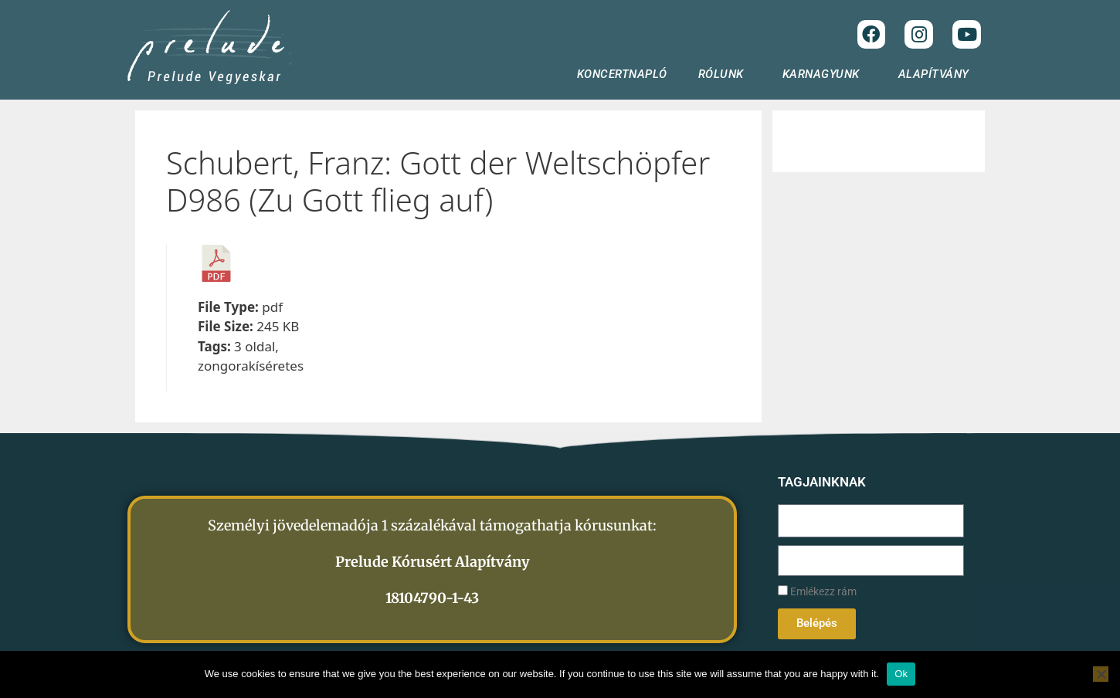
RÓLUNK (725, 74)
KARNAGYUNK (824, 74)
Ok (901, 673)
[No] (1100, 674)
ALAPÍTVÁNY (937, 74)
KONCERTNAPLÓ (622, 74)
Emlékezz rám (817, 591)
